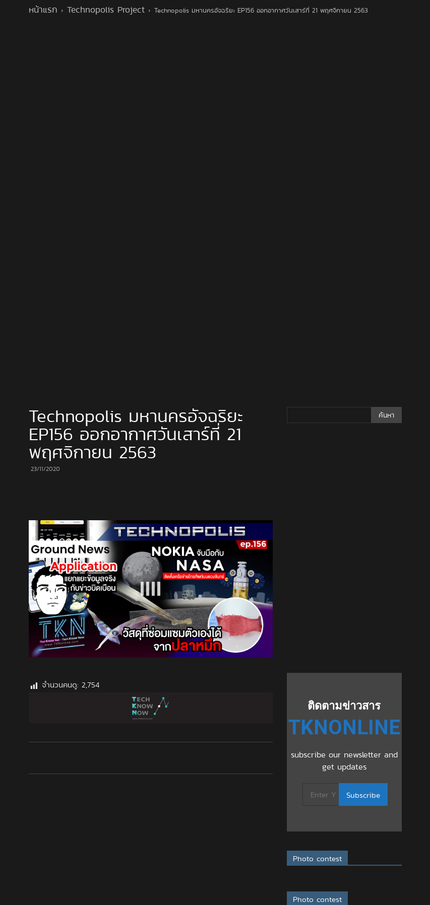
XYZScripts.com (272, 898)
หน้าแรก (43, 10)
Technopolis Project (106, 10)
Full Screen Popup (164, 898)
